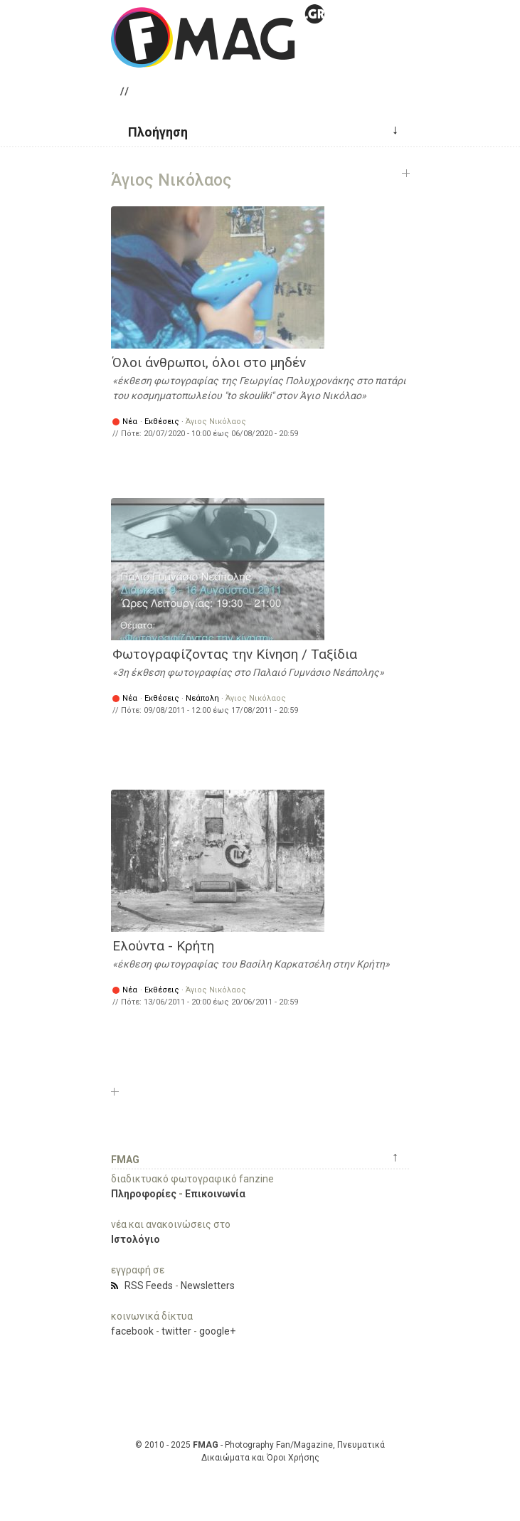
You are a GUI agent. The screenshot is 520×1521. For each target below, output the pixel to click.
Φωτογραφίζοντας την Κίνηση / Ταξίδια (234, 654)
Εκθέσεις (161, 421)
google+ (217, 1331)
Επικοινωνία (215, 1193)
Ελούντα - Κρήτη (163, 946)
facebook (132, 1331)
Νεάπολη (202, 698)
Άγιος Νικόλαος (216, 421)
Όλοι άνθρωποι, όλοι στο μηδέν (209, 362)
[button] (152, 131)
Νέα (129, 421)
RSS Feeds (148, 1285)
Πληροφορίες (143, 1193)
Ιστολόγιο (135, 1239)
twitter (176, 1331)
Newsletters (208, 1285)
